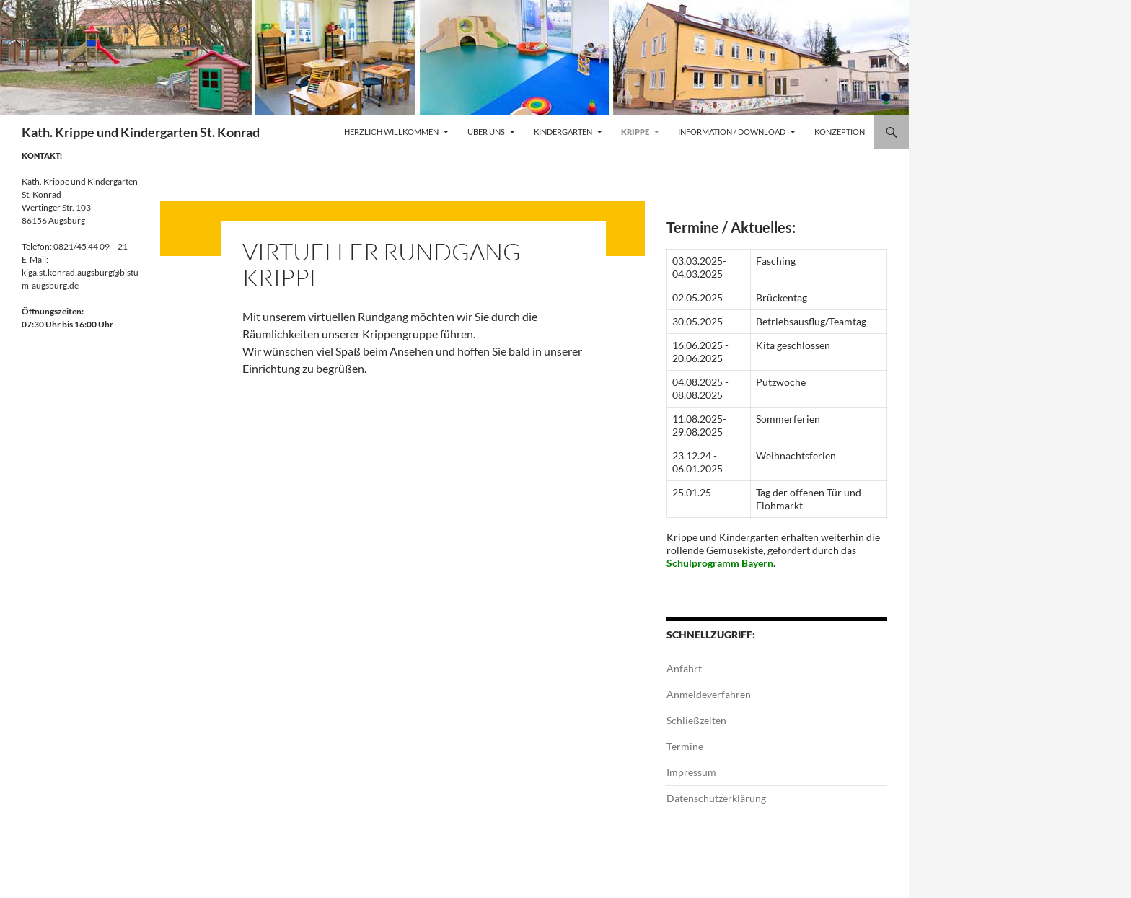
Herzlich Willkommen (391, 131)
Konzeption (839, 131)
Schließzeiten (696, 720)
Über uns (486, 131)
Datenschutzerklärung (716, 798)
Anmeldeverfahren (708, 694)
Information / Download (731, 131)
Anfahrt (684, 668)
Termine (684, 746)
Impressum (691, 772)
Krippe (635, 131)
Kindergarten (563, 131)
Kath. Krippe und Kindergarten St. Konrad (141, 132)
